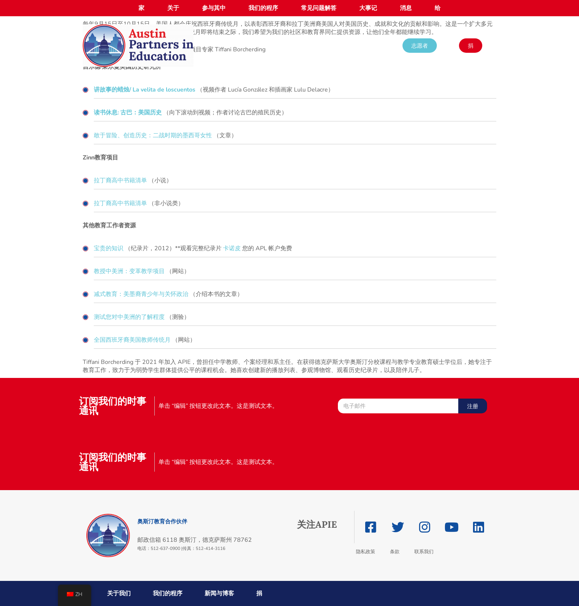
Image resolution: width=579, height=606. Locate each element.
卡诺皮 (232, 248)
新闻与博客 (219, 593)
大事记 (368, 8)
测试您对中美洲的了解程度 (129, 317)
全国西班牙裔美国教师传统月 (132, 340)
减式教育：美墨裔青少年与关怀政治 (141, 294)
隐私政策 (365, 551)
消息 (406, 8)
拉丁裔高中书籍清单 (120, 180)
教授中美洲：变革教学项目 (129, 271)
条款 (395, 551)
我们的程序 (263, 8)
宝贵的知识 (108, 248)
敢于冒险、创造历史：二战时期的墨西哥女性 (153, 135)
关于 (173, 8)
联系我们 (424, 551)
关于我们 (119, 593)
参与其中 (214, 8)
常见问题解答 (318, 8)
